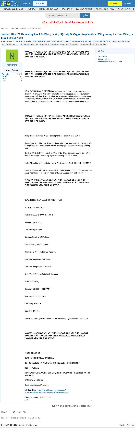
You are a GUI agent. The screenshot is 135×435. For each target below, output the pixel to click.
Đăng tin (26, 4)
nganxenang (7, 41)
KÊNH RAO (4, 430)
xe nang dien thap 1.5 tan (101, 41)
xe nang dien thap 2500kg (69, 44)
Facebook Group (108, 62)
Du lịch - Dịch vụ (124, 9)
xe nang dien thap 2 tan (10, 44)
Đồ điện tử (31, 9)
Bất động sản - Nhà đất (13, 9)
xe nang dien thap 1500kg (121, 41)
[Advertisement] (115, 82)
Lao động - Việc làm (84, 9)
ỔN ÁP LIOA (103, 57)
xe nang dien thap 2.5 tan (29, 44)
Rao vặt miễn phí (25, 430)
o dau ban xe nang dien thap (81, 41)
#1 (91, 405)
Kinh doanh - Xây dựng (48, 9)
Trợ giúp (123, 430)
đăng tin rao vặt (105, 59)
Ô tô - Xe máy (67, 9)
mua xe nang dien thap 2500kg (58, 41)
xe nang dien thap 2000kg (49, 44)
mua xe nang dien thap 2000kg (34, 41)
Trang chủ (39, 4)
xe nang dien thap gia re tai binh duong (93, 44)
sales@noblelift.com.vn (40, 390)
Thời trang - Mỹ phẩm (105, 9)
